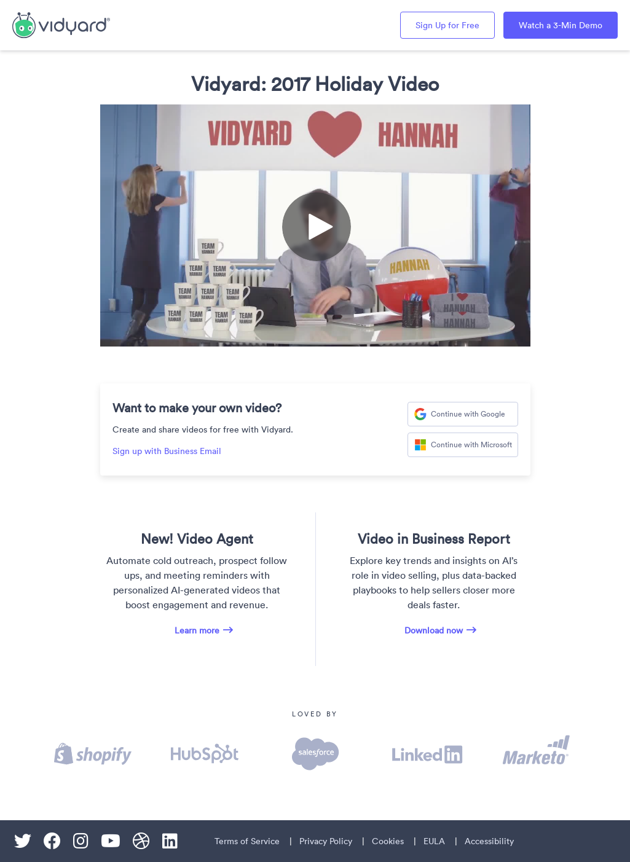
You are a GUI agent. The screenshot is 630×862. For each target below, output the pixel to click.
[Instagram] (81, 841)
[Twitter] (22, 841)
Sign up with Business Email (166, 450)
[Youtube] (110, 841)
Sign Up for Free (447, 25)
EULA (434, 841)
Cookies (388, 841)
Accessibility (489, 841)
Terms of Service (247, 841)
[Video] (315, 225)
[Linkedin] (170, 841)
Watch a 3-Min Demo (560, 25)
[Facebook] (52, 841)
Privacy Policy (325, 841)
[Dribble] (141, 841)
